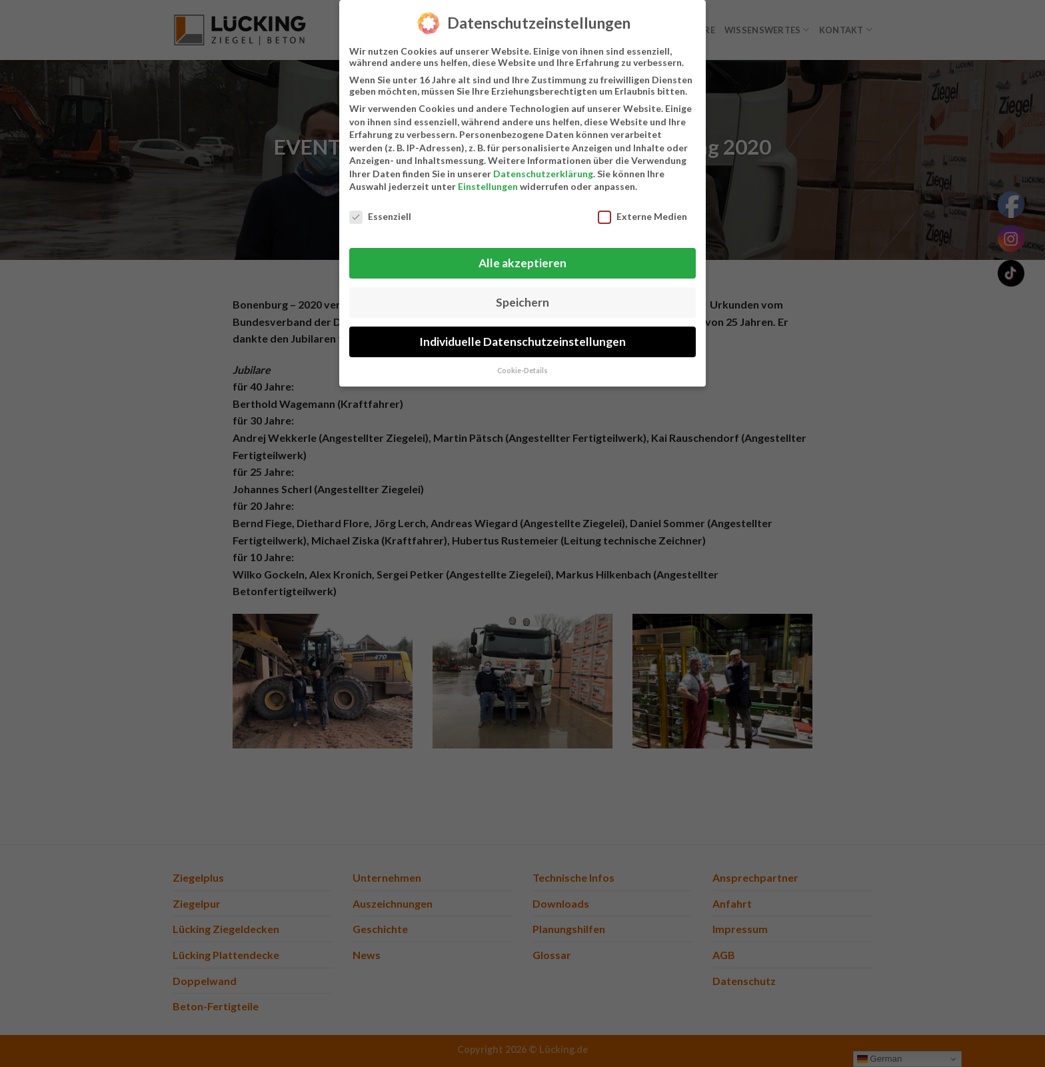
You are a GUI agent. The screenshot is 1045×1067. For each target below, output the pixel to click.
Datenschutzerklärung (543, 170)
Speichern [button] (522, 299)
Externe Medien (642, 213)
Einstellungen (488, 183)
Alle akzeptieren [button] (522, 260)
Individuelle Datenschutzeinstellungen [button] (522, 338)
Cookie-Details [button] (522, 367)
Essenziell (380, 213)
